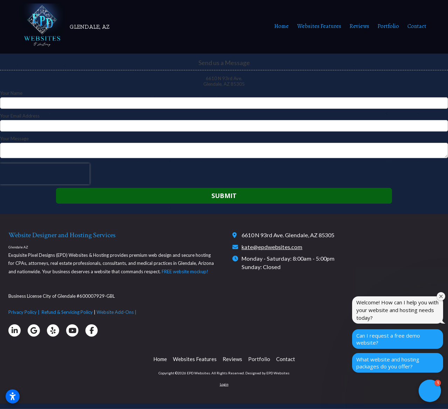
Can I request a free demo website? (388, 339)
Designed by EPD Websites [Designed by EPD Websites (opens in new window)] (267, 373)
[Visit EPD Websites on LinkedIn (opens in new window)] (14, 330)
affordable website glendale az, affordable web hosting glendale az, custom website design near (0, 407)
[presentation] (45, 173)
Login (224, 384)
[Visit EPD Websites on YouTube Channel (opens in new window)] (72, 330)
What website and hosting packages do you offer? (387, 363)
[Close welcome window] (441, 296)
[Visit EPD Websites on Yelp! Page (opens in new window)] (53, 330)
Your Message (14, 138)
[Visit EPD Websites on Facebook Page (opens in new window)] (91, 330)
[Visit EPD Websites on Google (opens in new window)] (34, 330)
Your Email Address (20, 116)
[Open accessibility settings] (13, 396)
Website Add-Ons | (117, 312)
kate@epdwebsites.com (271, 247)
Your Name (11, 93)
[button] (430, 391)
